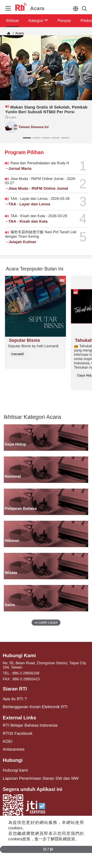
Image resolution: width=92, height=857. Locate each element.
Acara (19, 33)
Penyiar (66, 20)
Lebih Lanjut (46, 622)
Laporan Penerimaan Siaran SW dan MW (41, 778)
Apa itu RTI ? (15, 699)
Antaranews (14, 749)
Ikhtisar (12, 20)
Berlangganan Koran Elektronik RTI (35, 707)
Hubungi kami (15, 770)
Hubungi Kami (19, 655)
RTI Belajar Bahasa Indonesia (30, 725)
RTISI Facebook (18, 733)
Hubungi (13, 760)
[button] (27, 137)
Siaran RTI (15, 688)
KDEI (7, 741)
